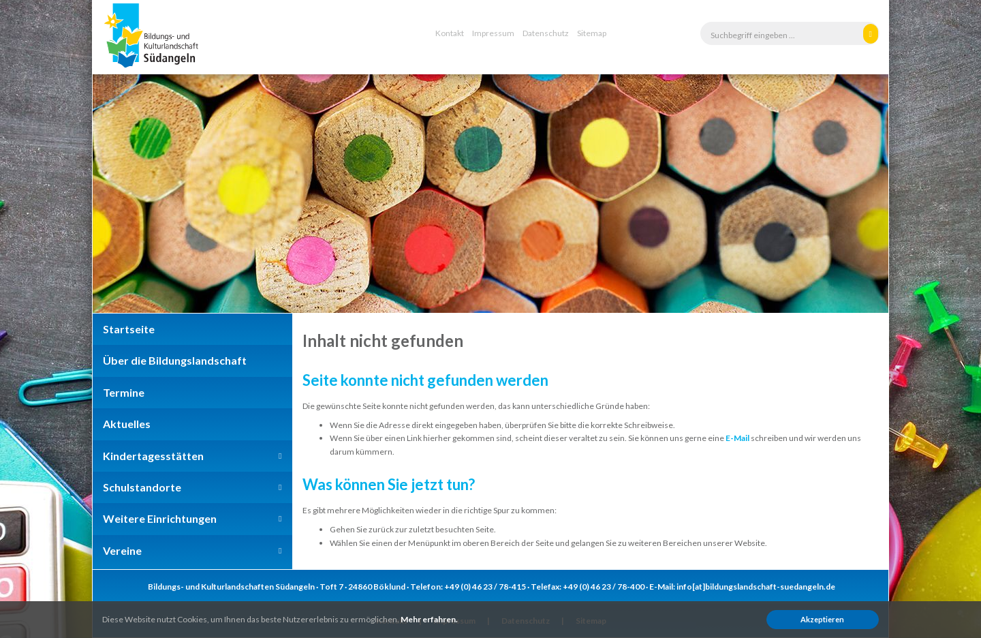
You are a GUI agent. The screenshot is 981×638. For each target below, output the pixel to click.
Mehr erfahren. (429, 619)
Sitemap (591, 33)
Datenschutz (546, 33)
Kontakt (449, 33)
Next (856, 193)
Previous (125, 193)
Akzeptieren (822, 619)
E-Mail (737, 438)
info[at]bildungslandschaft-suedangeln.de (755, 586)
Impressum (493, 33)
